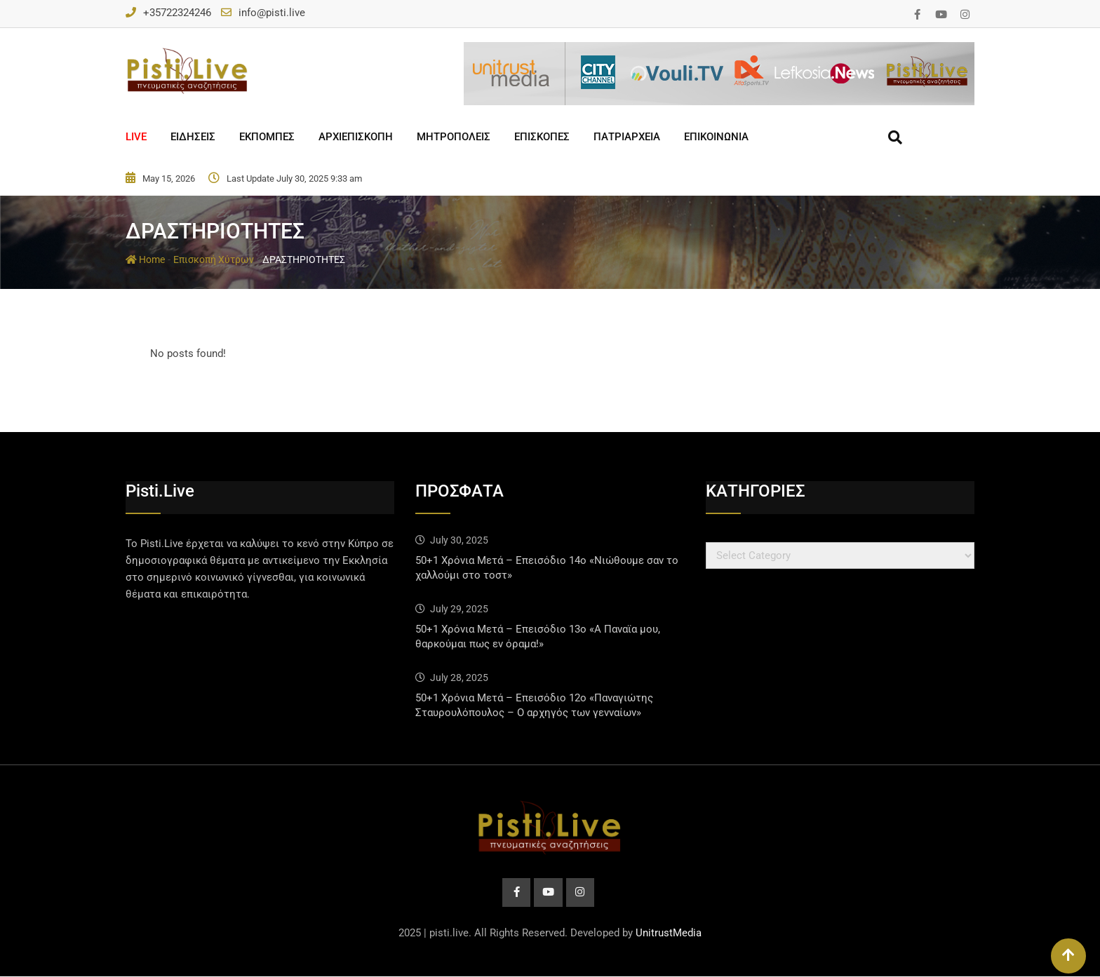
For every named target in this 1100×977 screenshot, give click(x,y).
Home (145, 259)
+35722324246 (177, 12)
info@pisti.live (272, 12)
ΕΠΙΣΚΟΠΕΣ (542, 136)
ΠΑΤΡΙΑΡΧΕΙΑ (626, 136)
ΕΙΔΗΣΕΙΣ (192, 136)
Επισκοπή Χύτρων (213, 259)
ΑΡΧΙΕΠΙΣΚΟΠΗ (355, 136)
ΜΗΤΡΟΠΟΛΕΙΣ (453, 136)
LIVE (136, 136)
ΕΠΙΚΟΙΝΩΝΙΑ (716, 136)
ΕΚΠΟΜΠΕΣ (267, 136)
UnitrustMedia (669, 933)
